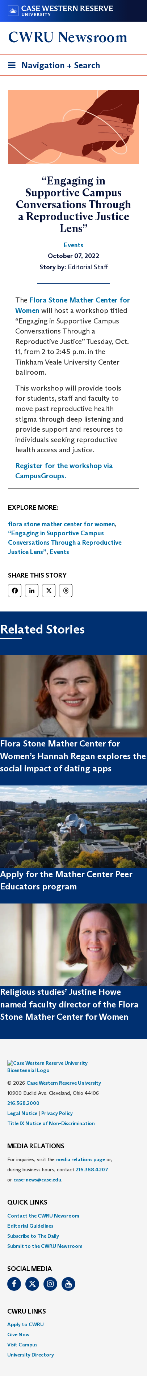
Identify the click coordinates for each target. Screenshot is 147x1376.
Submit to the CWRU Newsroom (45, 1235)
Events (59, 552)
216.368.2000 (23, 1092)
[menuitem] (73, 1205)
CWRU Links (26, 1301)
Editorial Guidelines (30, 1215)
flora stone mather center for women (61, 524)
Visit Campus (22, 1334)
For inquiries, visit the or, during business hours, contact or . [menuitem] (59, 1158)
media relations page (80, 1148)
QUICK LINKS (27, 1192)
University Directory (30, 1344)
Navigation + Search (51, 66)
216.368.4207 (92, 1158)
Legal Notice (22, 1102)
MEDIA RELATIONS (35, 1135)
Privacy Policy (57, 1102)
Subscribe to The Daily (33, 1225)
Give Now (18, 1323)
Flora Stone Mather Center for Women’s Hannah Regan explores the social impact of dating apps (73, 756)
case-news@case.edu (37, 1169)
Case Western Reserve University (63, 1072)
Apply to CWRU (25, 1313)
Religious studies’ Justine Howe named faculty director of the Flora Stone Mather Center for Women (69, 1004)
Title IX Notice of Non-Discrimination (51, 1112)
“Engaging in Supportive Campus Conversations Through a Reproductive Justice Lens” (65, 542)
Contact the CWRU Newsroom (43, 1205)
